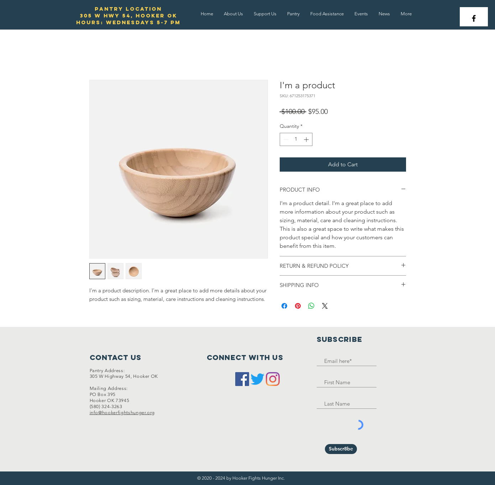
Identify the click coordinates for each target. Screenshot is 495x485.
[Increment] (306, 139)
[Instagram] (273, 379)
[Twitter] (257, 379)
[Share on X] (325, 306)
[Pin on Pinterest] (298, 306)
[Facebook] (242, 379)
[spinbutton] (296, 139)
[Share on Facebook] (284, 306)
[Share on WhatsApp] (311, 306)
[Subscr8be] (341, 449)
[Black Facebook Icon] (473, 18)
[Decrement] (285, 139)
